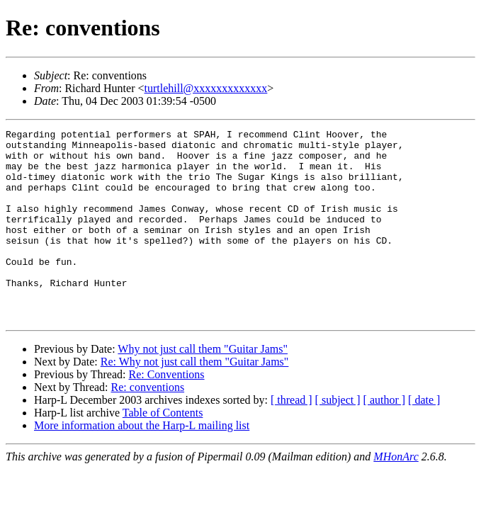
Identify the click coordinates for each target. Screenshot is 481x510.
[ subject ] (338, 438)
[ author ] (384, 438)
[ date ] (424, 438)
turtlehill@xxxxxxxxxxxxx (206, 88)
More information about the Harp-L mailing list (141, 464)
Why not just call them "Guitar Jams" (203, 387)
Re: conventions (148, 425)
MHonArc (395, 495)
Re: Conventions (166, 413)
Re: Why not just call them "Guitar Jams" (195, 400)
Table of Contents (163, 451)
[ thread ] (291, 438)
